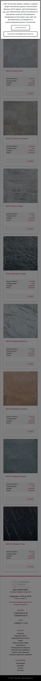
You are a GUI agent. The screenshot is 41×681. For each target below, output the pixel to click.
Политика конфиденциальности (20, 34)
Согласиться (20, 27)
